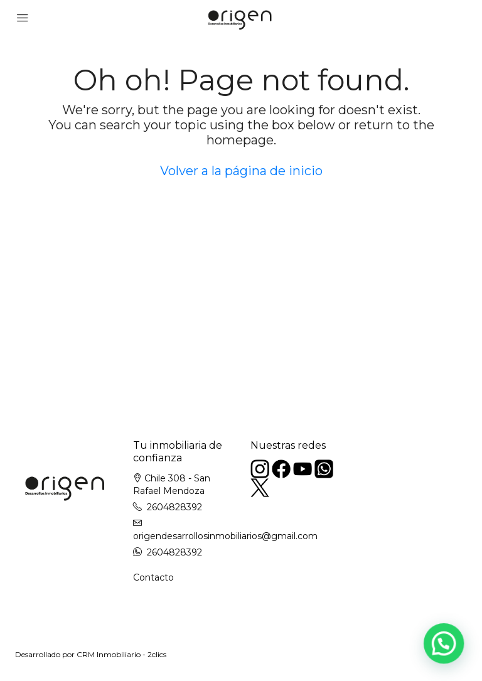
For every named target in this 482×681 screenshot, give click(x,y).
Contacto (153, 577)
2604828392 (174, 507)
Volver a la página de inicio (241, 170)
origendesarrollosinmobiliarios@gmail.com (225, 536)
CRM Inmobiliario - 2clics (121, 654)
